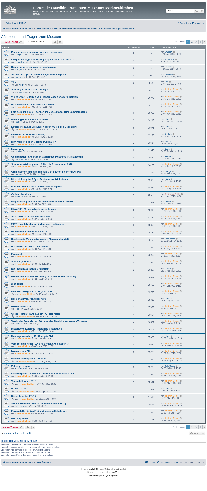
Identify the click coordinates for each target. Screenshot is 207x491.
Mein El (22, 159)
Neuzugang (17, 149)
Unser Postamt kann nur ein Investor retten (35, 313)
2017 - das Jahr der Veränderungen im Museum (38, 224)
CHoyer (168, 201)
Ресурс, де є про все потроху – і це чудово (36, 52)
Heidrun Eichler (172, 89)
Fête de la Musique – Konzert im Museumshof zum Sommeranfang (49, 112)
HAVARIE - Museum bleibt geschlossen (33, 209)
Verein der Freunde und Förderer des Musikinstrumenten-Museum (49, 321)
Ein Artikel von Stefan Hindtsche (29, 246)
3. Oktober (17, 284)
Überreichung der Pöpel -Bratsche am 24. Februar (39, 179)
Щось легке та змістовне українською (33, 67)
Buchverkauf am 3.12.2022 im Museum (33, 104)
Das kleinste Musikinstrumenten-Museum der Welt (40, 239)
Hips (17, 309)
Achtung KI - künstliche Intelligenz (30, 89)
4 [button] (200, 41)
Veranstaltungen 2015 (23, 381)
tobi (20, 92)
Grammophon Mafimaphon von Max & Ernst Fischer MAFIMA (46, 171)
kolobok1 (19, 197)
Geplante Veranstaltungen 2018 (29, 231)
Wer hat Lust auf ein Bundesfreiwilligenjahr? (36, 186)
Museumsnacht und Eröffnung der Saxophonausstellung (43, 276)
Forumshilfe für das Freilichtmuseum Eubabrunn (39, 411)
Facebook (17, 254)
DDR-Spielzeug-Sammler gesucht (30, 269)
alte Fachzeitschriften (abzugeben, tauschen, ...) (38, 403)
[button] (204, 42)
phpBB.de (116, 472)
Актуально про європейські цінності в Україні (38, 74)
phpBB (94, 469)
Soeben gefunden (21, 261)
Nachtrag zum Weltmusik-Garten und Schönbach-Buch (42, 373)
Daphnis (168, 134)
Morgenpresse (19, 418)
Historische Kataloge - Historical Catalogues (36, 328)
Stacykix (19, 69)
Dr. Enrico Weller (173, 194)
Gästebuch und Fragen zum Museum (31, 37)
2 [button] (192, 41)
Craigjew (19, 54)
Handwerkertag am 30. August (28, 358)
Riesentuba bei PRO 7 (23, 396)
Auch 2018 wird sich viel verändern (31, 216)
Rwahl (18, 152)
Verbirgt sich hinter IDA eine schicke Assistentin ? (40, 343)
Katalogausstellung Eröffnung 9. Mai (32, 336)
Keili (21, 85)
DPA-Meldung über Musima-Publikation (33, 141)
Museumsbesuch (21, 306)
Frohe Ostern (18, 388)
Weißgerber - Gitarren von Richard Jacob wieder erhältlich (44, 97)
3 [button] (196, 41)
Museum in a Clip (21, 351)
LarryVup (19, 77)
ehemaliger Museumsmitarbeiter (29, 119)
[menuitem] (22, 23)
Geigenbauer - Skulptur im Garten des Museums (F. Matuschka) (47, 156)
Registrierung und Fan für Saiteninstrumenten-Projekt (42, 201)
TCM (14, 82)
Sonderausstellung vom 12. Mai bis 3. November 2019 (42, 164)
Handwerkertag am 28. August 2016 (31, 291)
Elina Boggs (170, 239)
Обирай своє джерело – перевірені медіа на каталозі (42, 59)
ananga (18, 174)
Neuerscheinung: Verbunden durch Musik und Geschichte (44, 126)
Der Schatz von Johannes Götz (28, 298)
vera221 (168, 141)
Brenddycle (20, 62)
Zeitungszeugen (20, 366)
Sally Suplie (20, 369)
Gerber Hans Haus (21, 194)
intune (18, 122)
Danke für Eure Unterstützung (28, 134)
